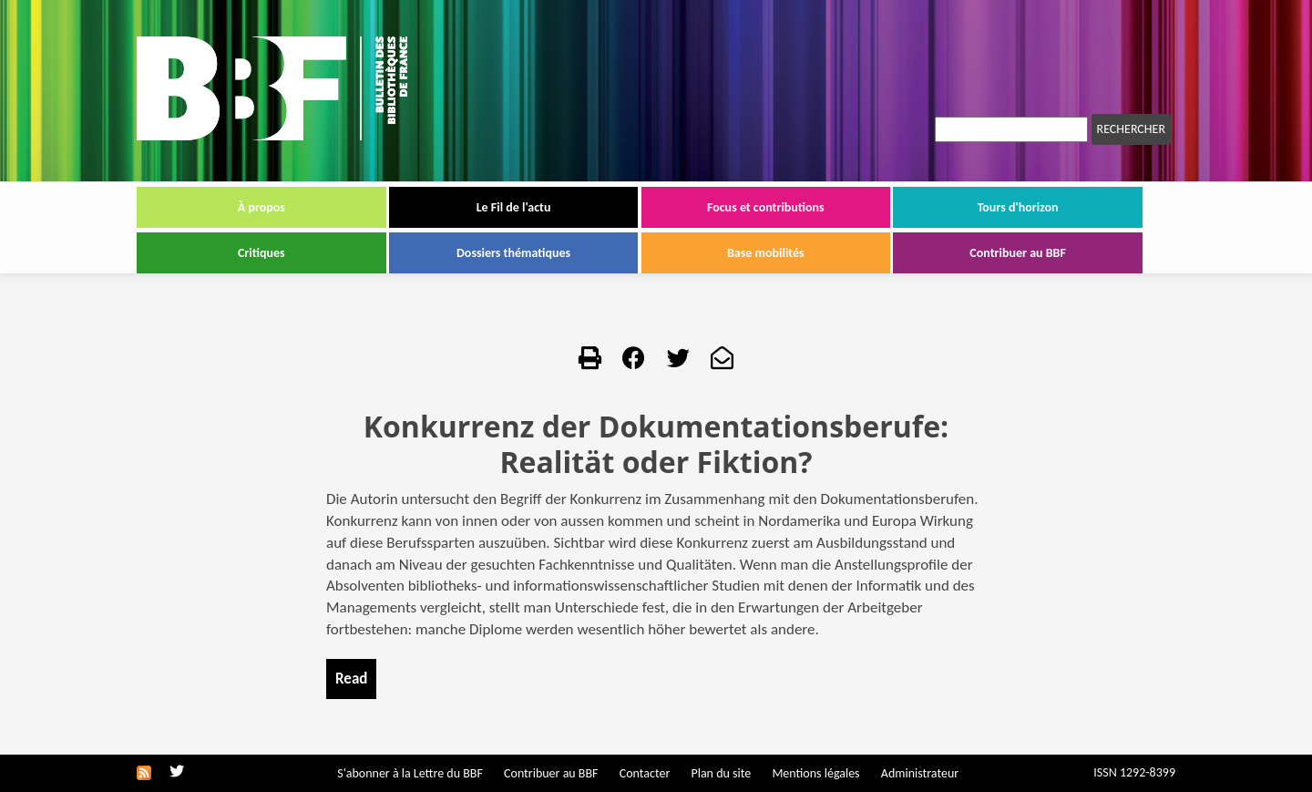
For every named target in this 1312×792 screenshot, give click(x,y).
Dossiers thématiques (513, 253)
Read (351, 678)
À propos (261, 207)
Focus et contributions (766, 207)
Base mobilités (766, 253)
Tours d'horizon (1018, 207)
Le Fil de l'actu (514, 207)
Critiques (261, 253)
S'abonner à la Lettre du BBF (410, 773)
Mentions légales (815, 773)
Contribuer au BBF (1017, 253)
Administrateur (919, 773)
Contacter (645, 773)
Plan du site (721, 773)
